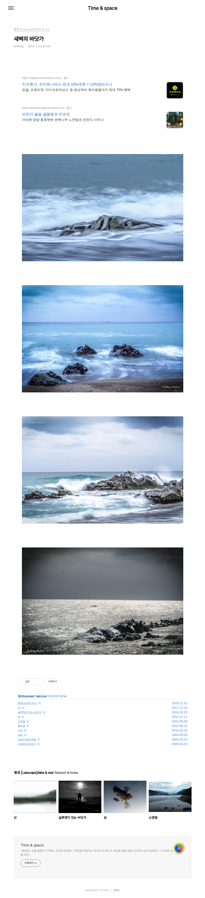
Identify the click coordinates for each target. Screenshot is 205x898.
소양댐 (21, 721)
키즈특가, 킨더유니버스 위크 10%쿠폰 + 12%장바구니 (67, 84)
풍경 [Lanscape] (26, 696)
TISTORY (104, 890)
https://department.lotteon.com (41, 78)
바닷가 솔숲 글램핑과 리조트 (46, 114)
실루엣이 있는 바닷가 (30, 712)
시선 (20, 730)
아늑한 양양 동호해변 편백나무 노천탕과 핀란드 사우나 (63, 119)
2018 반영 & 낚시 (27, 703)
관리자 (116, 890)
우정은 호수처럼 (27, 739)
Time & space (102, 8)
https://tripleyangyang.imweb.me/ (43, 107)
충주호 (21, 725)
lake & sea (41, 696)
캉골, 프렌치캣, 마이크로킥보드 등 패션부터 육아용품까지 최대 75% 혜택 (76, 90)
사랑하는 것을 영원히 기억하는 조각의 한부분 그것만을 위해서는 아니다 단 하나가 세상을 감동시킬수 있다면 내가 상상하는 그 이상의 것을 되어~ (97, 852)
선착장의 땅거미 (27, 744)
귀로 (20, 734)
